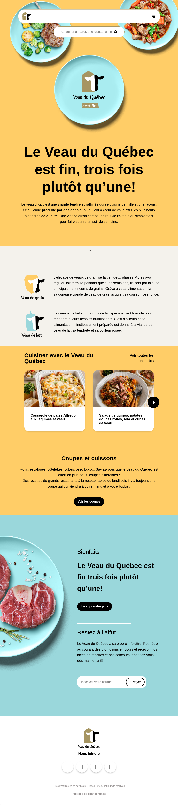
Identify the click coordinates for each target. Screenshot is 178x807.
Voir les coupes (89, 501)
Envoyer (135, 682)
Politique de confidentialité (89, 793)
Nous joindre (89, 753)
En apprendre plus (94, 606)
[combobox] (86, 32)
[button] (153, 402)
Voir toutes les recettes (142, 358)
